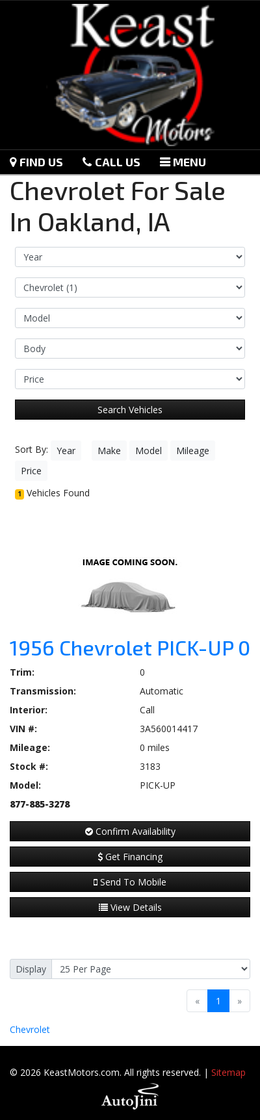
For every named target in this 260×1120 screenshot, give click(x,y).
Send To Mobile (130, 882)
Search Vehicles (130, 409)
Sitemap (228, 1072)
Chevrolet (30, 1029)
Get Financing (130, 856)
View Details (130, 907)
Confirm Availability (130, 831)
